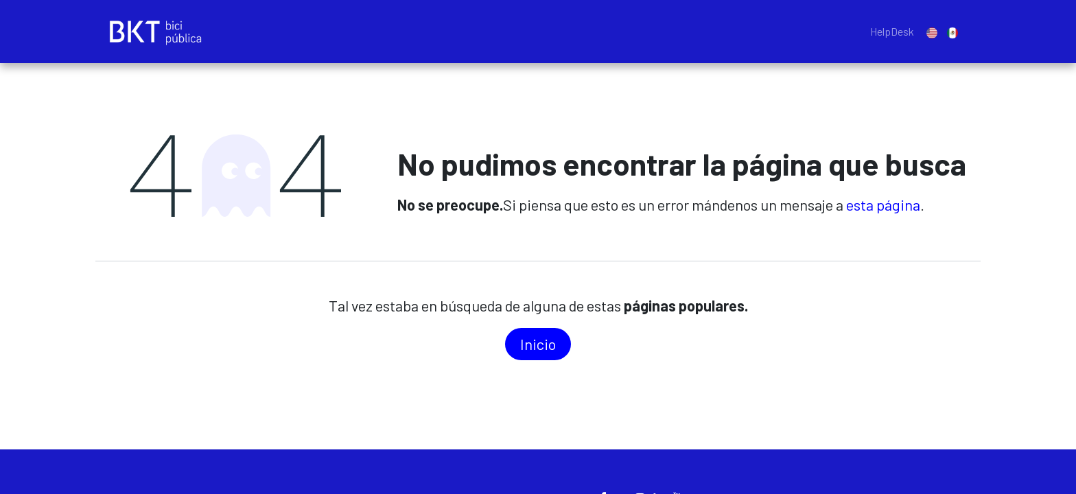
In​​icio (538, 344)
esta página (883, 204)
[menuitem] (892, 31)
